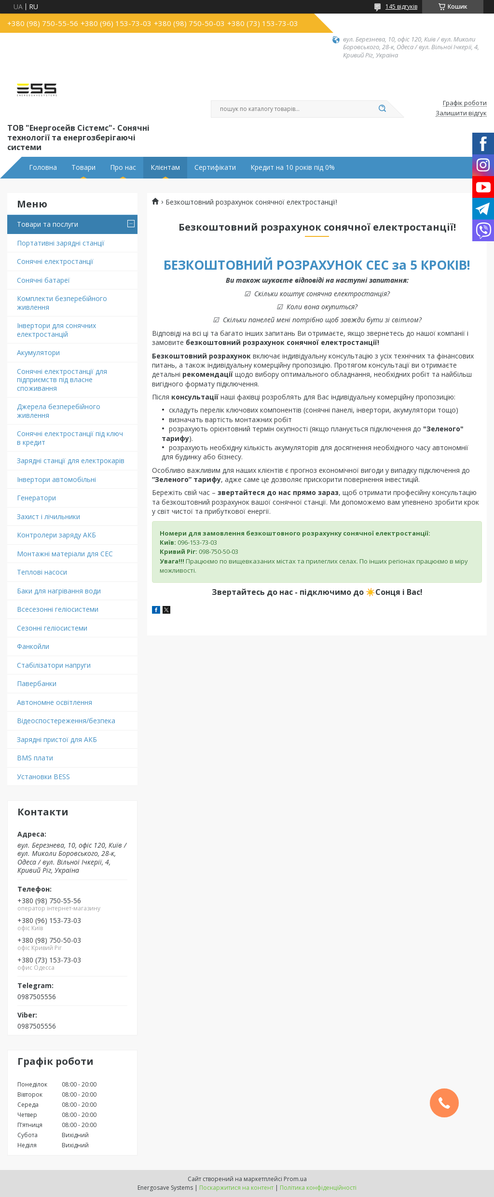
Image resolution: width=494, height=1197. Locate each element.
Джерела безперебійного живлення (58, 411)
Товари (83, 167)
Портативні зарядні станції (61, 243)
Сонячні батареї (43, 280)
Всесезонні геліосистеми (57, 609)
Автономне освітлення (54, 702)
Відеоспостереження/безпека (66, 720)
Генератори (36, 497)
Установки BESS (43, 776)
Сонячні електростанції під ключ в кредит (70, 438)
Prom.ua (295, 1179)
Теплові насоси (42, 572)
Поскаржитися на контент (236, 1187)
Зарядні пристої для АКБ (57, 739)
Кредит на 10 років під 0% (292, 167)
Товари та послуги (47, 224)
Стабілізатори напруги (54, 665)
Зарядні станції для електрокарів (70, 460)
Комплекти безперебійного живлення (62, 303)
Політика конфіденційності (318, 1187)
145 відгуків (401, 6)
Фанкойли (33, 646)
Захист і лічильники (48, 516)
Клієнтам (165, 167)
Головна (43, 167)
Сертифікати (215, 167)
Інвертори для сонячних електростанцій (56, 330)
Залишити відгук (461, 113)
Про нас (123, 167)
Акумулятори (38, 352)
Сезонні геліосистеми (52, 628)
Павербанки (36, 683)
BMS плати (35, 757)
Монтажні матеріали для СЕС (65, 553)
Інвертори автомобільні (56, 479)
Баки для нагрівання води (59, 590)
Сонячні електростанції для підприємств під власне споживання (62, 380)
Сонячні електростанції (55, 261)
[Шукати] (382, 109)
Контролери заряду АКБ (56, 534)
